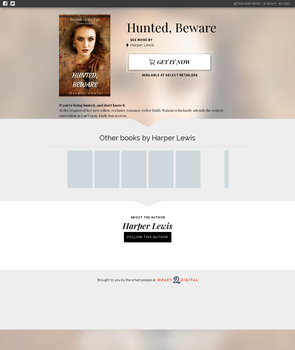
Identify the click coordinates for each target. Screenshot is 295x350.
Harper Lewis (142, 45)
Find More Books (247, 3)
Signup (269, 3)
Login (284, 3)
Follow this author (147, 237)
